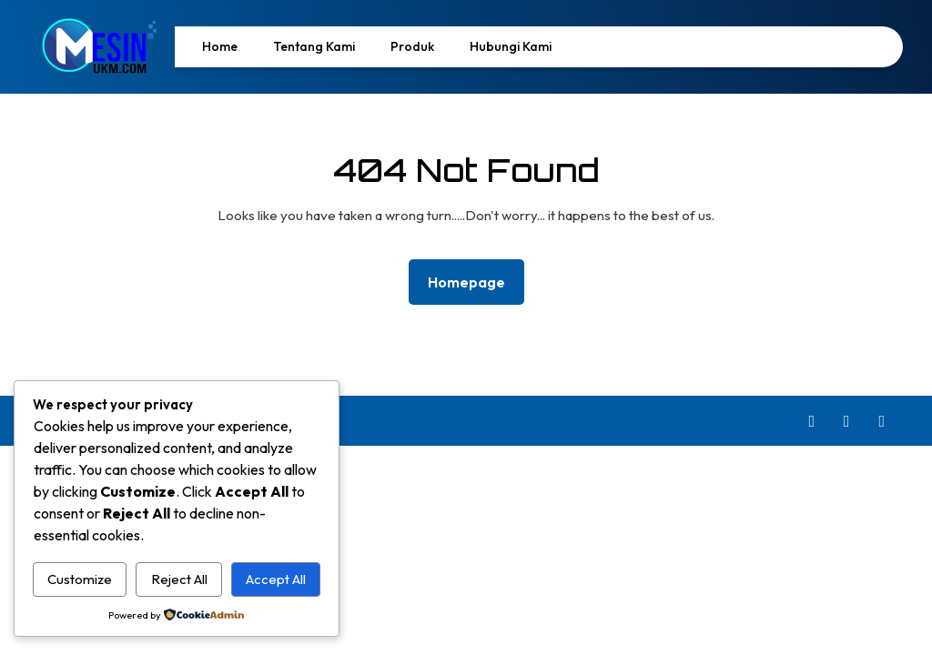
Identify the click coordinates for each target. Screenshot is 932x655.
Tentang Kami (314, 46)
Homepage (474, 280)
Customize (79, 579)
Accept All (276, 579)
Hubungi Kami (511, 46)
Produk (412, 46)
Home (220, 46)
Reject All (179, 579)
